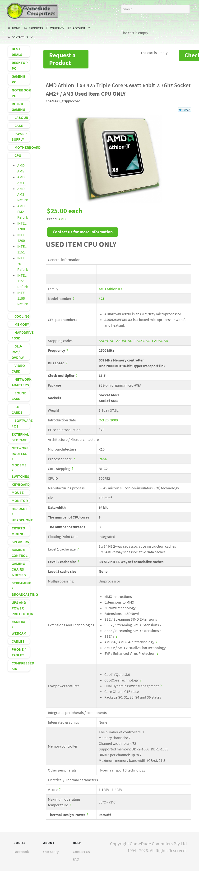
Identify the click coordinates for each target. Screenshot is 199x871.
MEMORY (20, 324)
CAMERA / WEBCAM (19, 627)
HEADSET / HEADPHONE (21, 514)
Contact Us (81, 851)
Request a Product (62, 58)
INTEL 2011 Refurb (22, 264)
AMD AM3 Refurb (22, 194)
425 (101, 298)
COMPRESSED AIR (21, 666)
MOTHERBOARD (21, 147)
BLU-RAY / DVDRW (18, 352)
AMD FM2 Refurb (22, 211)
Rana (103, 458)
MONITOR (20, 500)
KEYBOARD (21, 484)
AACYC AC (106, 340)
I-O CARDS (17, 409)
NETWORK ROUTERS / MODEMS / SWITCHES (20, 462)
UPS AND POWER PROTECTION (21, 608)
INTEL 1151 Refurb (22, 281)
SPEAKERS (20, 541)
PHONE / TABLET (19, 652)
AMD (62, 219)
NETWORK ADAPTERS (21, 382)
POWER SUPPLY (19, 136)
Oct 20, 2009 (108, 420)
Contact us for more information (83, 232)
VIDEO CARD (18, 368)
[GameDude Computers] (32, 10)
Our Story (51, 851)
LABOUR (20, 117)
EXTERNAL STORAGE (20, 437)
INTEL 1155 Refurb (22, 298)
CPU (16, 155)
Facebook (21, 851)
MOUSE (18, 492)
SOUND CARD (19, 396)
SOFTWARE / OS (21, 423)
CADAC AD (160, 340)
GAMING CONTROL (20, 552)
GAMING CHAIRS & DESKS (19, 569)
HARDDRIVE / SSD (21, 335)
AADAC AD (124, 340)
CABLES (18, 641)
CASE (17, 125)
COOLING (21, 316)
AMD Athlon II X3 (112, 288)
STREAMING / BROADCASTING (21, 589)
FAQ (76, 859)
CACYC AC (142, 340)
